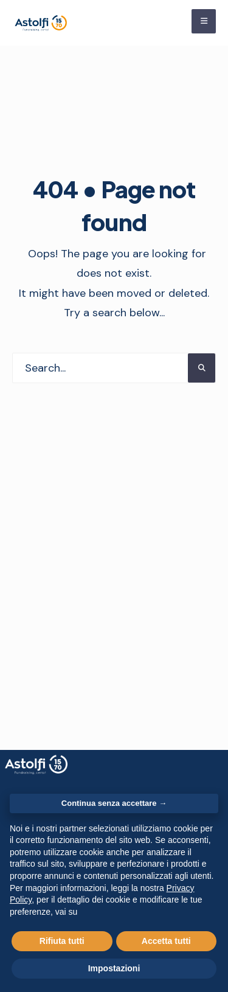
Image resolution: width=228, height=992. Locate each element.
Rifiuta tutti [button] (62, 941)
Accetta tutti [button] (166, 941)
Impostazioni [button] (114, 968)
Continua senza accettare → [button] (114, 803)
